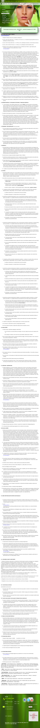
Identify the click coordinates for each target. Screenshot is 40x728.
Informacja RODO (32, 709)
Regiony (10, 3)
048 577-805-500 (12, 1)
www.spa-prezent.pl (6, 48)
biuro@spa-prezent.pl (6, 524)
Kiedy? (4, 17)
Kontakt (3, 6)
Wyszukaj (5, 11)
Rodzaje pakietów (16, 3)
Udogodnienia (6, 20)
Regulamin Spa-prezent (33, 704)
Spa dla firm (29, 3)
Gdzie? (4, 15)
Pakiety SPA (4, 3)
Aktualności (35, 3)
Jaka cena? (5, 19)
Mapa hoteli (6, 22)
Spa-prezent (23, 3)
